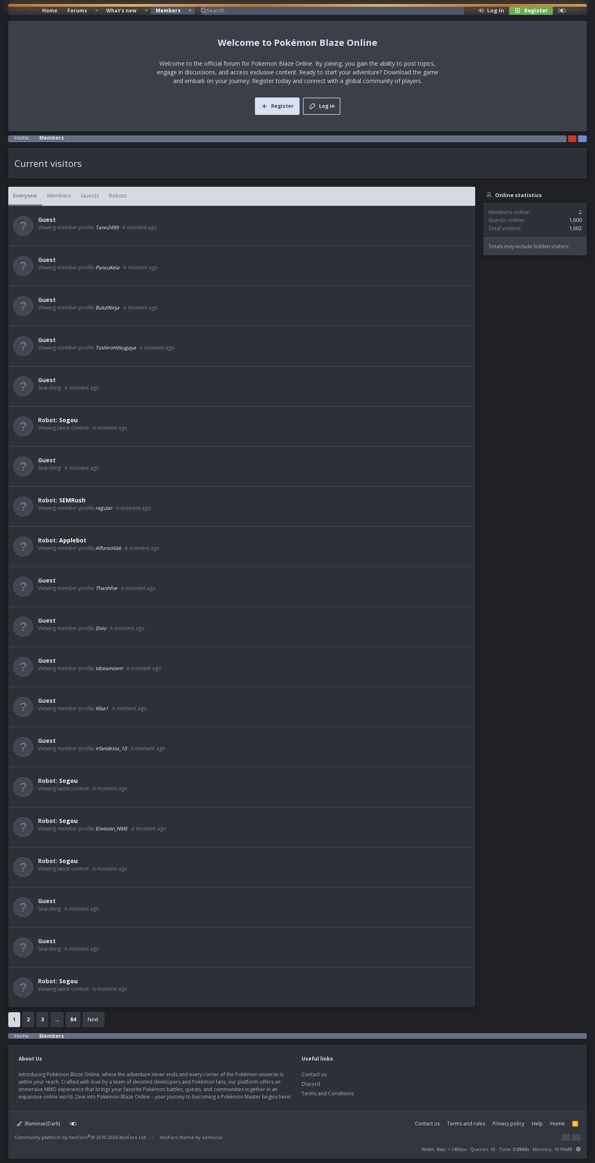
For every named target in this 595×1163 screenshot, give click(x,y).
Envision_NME (111, 828)
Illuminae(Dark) (38, 1123)
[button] (96, 10)
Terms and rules (466, 1123)
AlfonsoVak (108, 548)
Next (93, 1019)
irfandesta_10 (111, 748)
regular (103, 507)
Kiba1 (101, 708)
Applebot (72, 540)
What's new (121, 10)
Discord (311, 1083)
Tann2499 (107, 227)
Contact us (314, 1074)
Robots (118, 195)
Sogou (68, 420)
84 (73, 1019)
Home (49, 10)
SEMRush (72, 500)
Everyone (25, 195)
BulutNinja (107, 307)
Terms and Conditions (328, 1093)
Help (537, 1123)
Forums (77, 10)
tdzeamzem (109, 668)
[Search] (335, 11)
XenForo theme (176, 1137)
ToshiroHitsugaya (115, 347)
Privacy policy (508, 1123)
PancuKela (107, 267)
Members (168, 10)
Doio (100, 628)
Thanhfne (106, 588)
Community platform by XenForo (80, 1137)
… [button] (57, 1019)
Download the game (410, 72)
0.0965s (521, 1149)
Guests (90, 195)
